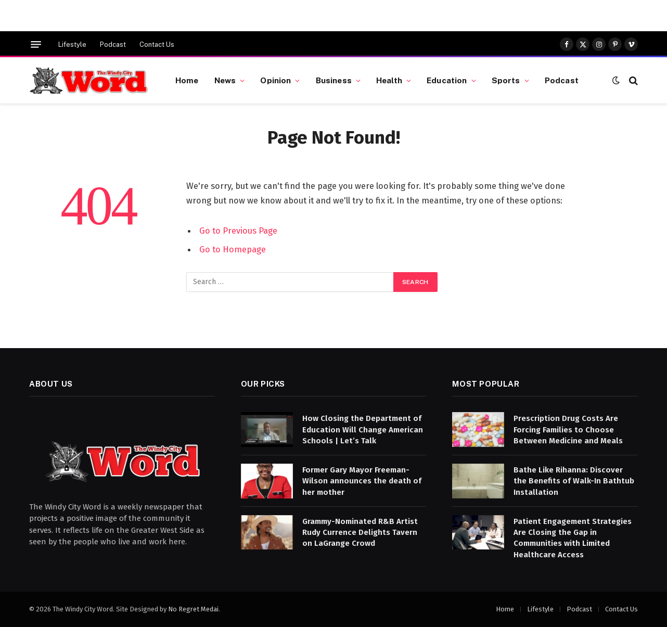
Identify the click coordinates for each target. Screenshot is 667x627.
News (225, 80)
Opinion (275, 80)
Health (389, 80)
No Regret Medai (193, 609)
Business (334, 80)
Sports (506, 80)
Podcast (113, 44)
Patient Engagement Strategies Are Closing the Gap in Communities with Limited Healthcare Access (573, 538)
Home (187, 80)
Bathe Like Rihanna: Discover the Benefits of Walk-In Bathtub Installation (574, 481)
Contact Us (156, 44)
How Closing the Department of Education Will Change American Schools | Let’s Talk (362, 429)
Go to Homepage (232, 249)
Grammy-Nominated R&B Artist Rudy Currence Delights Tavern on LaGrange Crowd (360, 532)
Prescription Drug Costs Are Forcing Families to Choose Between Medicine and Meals (568, 429)
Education (447, 80)
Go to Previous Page (238, 230)
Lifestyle (72, 44)
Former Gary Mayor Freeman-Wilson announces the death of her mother (361, 481)
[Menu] (36, 44)
